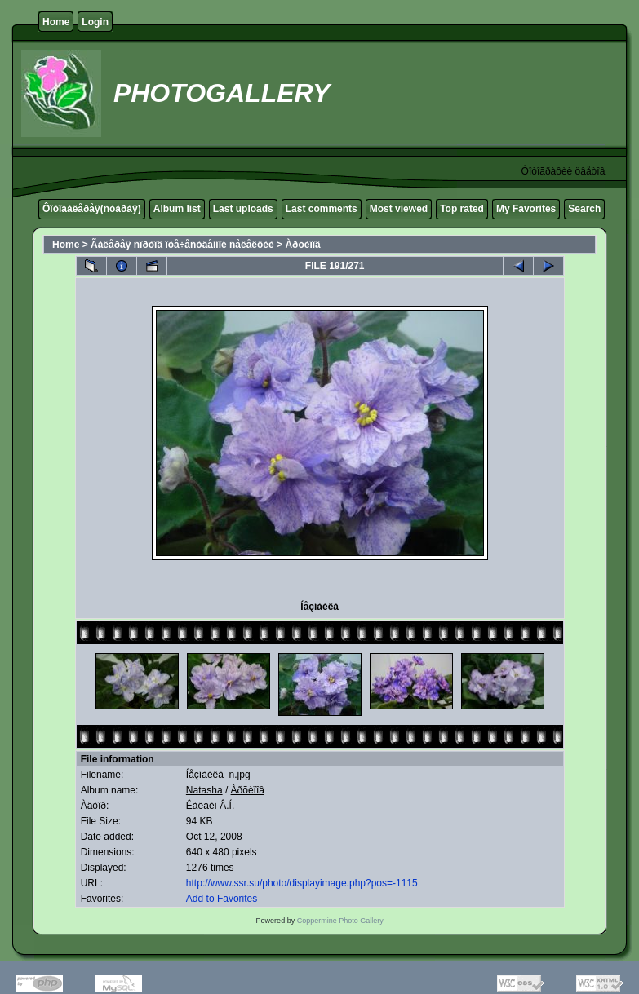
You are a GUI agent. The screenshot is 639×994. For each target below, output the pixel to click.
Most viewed (399, 208)
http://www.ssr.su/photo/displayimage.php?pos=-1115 (302, 883)
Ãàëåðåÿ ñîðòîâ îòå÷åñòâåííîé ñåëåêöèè (182, 244)
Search (584, 208)
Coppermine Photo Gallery (340, 921)
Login (95, 22)
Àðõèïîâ (302, 244)
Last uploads (243, 208)
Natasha (204, 790)
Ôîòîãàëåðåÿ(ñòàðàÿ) (91, 208)
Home (55, 22)
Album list (177, 208)
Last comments (321, 208)
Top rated (462, 208)
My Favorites (526, 208)
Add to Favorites (221, 898)
